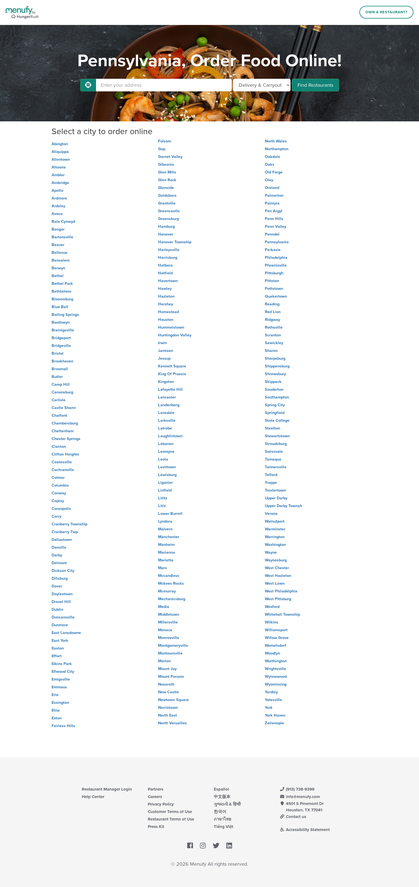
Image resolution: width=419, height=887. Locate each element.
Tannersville (275, 467)
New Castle (168, 692)
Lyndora (165, 521)
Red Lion (273, 312)
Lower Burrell (170, 513)
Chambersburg (65, 423)
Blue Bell (60, 307)
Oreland (272, 187)
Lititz (162, 498)
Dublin (57, 609)
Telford (271, 474)
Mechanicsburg (171, 599)
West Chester (277, 568)
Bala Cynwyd (63, 221)
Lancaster (167, 397)
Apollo (57, 190)
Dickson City (63, 570)
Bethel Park (62, 283)
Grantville (167, 203)
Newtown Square (173, 699)
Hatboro (165, 265)
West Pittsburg (278, 599)
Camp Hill (61, 384)
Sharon (271, 350)
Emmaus (59, 687)
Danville (59, 547)
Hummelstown (171, 327)
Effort (57, 656)
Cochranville (63, 469)
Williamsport (276, 630)
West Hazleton (278, 575)
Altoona (59, 167)
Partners (155, 789)
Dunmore (60, 625)
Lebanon (166, 443)
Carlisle (58, 400)
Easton (58, 648)
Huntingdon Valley (174, 335)
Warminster (275, 529)
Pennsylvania (277, 242)
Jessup (164, 358)
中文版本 (222, 796)
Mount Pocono (171, 676)
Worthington (276, 661)
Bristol (58, 353)
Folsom (164, 141)
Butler (57, 376)
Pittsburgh (274, 273)
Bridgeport (61, 338)
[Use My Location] (88, 85)
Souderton (274, 389)
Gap (161, 149)
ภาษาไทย (222, 819)
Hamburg (166, 226)
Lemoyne (166, 451)
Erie (55, 694)
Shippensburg (277, 366)
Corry (56, 516)
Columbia (60, 485)
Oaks (269, 164)
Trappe (271, 482)
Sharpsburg (275, 358)
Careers (155, 796)
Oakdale (272, 156)
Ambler (58, 175)
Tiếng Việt (223, 826)
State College (277, 420)
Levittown (167, 467)
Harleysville (168, 249)
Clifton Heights (65, 454)
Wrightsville (275, 668)
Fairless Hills (63, 726)
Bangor (58, 229)
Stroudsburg (276, 443)
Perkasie (273, 249)
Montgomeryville (173, 645)
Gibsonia (166, 164)
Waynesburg (276, 560)
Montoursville (170, 653)
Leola (163, 459)
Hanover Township (174, 242)
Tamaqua (273, 459)
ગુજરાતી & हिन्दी (227, 804)
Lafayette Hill (170, 389)
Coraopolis (61, 508)
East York (60, 640)
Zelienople (274, 723)
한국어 (220, 811)
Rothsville (274, 327)
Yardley (271, 692)
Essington (60, 702)
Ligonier (165, 482)
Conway (59, 493)
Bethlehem (61, 291)
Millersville (168, 622)
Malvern (165, 529)
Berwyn (58, 268)
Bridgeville (61, 345)
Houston (165, 319)
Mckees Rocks (171, 583)
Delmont (59, 563)
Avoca (57, 213)
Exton (57, 718)
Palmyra (272, 203)
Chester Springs (66, 438)
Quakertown (276, 296)
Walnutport (275, 521)
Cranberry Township (69, 524)
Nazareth (166, 684)
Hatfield (165, 273)
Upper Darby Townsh (283, 505)
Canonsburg (62, 392)
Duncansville (63, 617)
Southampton (277, 397)
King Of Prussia (172, 374)
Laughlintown (170, 436)
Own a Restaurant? (386, 12)
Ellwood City (63, 671)
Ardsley (58, 206)
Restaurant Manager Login (107, 789)
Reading (272, 304)
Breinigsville (63, 330)
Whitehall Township (282, 614)
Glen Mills (167, 172)
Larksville (167, 420)
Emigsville (61, 679)
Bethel (58, 275)
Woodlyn (272, 653)
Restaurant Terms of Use (171, 819)
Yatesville (273, 699)
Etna (56, 710)
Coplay (58, 501)
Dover (57, 586)
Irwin (162, 343)
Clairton (59, 446)
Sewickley (274, 343)
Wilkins (271, 622)
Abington (60, 144)
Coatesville (62, 462)
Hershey (165, 304)
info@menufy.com (300, 796)
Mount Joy (167, 668)
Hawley (165, 288)
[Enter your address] (164, 85)
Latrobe (165, 428)
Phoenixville (276, 265)
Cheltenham (62, 431)
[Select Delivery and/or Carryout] (262, 85)
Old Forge (274, 172)
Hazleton (166, 296)
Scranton (273, 335)
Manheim (166, 544)
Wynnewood (276, 676)
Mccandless (168, 575)
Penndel (272, 234)
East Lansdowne (66, 632)
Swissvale (274, 451)
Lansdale (166, 412)
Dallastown (62, 539)
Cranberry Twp (65, 532)
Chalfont (59, 415)
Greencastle (169, 211)
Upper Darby (276, 498)
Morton (164, 661)
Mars (162, 568)
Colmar (58, 477)
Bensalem (61, 260)
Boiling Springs (65, 314)
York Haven (275, 715)
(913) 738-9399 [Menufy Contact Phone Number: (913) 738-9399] (297, 789)
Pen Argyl (273, 211)
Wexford (272, 606)
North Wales (276, 141)
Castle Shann (64, 407)
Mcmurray (167, 591)
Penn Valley (275, 226)
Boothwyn (61, 322)
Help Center (93, 796)
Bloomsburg (62, 299)
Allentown (61, 159)
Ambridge (60, 182)
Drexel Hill (61, 601)
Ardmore (59, 198)
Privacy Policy (161, 804)
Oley (269, 180)
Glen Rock (167, 180)
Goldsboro (167, 195)
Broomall (60, 369)
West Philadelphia (281, 591)
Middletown (168, 614)
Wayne (271, 552)
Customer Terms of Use (170, 811)
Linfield (165, 490)
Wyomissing (275, 684)
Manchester (168, 537)
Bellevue (59, 252)
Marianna (166, 552)
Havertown (168, 280)
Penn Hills (274, 218)
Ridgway (272, 319)
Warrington (275, 537)
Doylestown (62, 594)
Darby (57, 555)
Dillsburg (60, 578)
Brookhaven (62, 361)
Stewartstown (277, 436)
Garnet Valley (170, 156)
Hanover (165, 234)
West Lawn (275, 583)
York (269, 707)
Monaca (165, 630)
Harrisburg (167, 257)
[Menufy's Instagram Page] (203, 846)
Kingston (166, 381)
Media (163, 606)
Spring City (275, 405)
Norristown (168, 707)
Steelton (272, 428)
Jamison (165, 350)
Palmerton (274, 195)
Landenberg (168, 405)
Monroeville (168, 637)
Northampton (276, 149)
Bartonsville (62, 237)
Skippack (273, 381)
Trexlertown (275, 490)
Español (221, 789)
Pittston (272, 280)
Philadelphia (276, 257)
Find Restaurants (315, 85)
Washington (275, 544)
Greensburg (168, 218)
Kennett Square (172, 366)
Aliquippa (60, 151)
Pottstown (274, 288)
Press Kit (156, 826)
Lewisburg (167, 474)
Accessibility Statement (305, 829)
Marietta (165, 560)
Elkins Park (62, 663)
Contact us (293, 816)
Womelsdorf (275, 645)
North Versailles (172, 723)
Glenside (166, 187)
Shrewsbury (275, 374)
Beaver (58, 244)
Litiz (162, 505)
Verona (271, 513)
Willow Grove (277, 637)
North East (167, 715)
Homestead (168, 312)
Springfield (275, 412)
